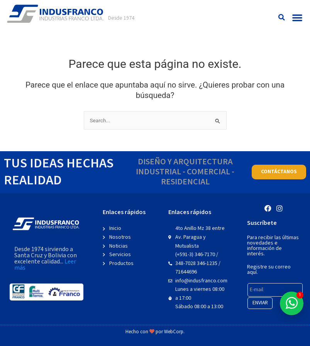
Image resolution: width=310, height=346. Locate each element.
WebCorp (173, 332)
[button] (281, 17)
